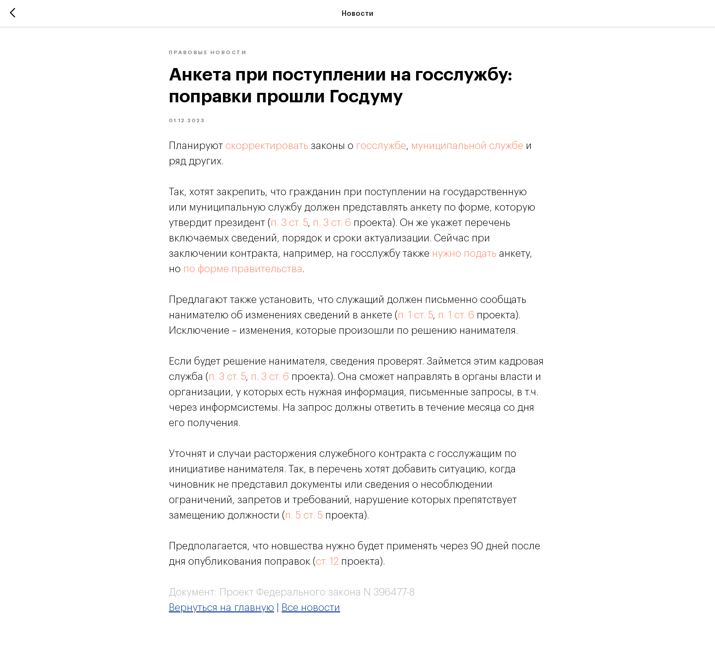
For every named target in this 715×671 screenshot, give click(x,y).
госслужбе (381, 146)
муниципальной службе (467, 146)
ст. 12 (327, 562)
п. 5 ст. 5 (304, 516)
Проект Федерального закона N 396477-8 (317, 592)
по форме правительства (242, 269)
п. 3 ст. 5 (289, 223)
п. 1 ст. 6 (456, 315)
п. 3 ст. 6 (332, 223)
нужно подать (464, 254)
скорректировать (266, 146)
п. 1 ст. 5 (415, 315)
